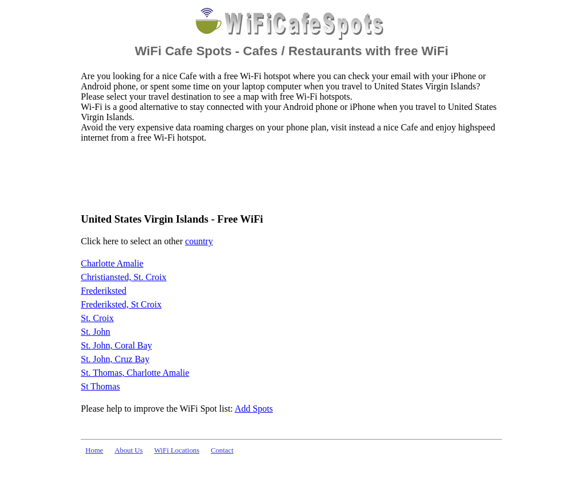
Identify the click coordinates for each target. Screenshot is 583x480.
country (199, 241)
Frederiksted (103, 291)
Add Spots (254, 408)
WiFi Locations (176, 450)
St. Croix (97, 318)
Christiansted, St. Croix (123, 277)
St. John (95, 332)
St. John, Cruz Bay (115, 359)
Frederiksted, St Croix (121, 304)
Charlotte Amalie (112, 263)
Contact (222, 450)
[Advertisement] (288, 177)
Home (94, 450)
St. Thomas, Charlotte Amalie (135, 373)
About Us (128, 450)
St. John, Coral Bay (116, 345)
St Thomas (100, 386)
